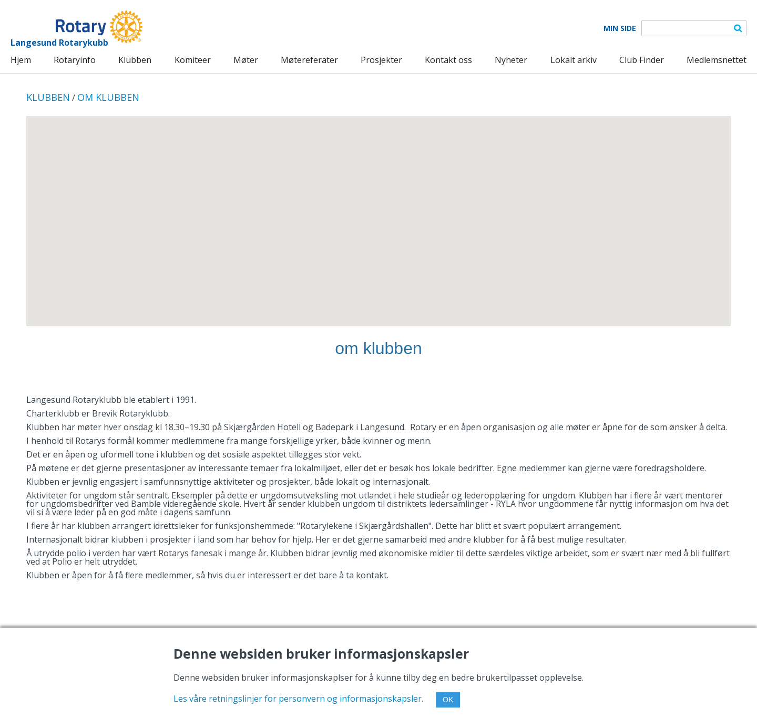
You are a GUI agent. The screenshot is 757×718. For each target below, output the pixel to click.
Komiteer (193, 60)
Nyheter (511, 60)
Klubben (134, 60)
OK (448, 699)
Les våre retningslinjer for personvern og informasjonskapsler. (298, 698)
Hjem (21, 60)
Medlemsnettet (716, 60)
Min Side (619, 28)
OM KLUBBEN (108, 97)
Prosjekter (381, 60)
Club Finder (641, 60)
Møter (245, 60)
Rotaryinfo (75, 60)
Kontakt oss (448, 60)
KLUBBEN (48, 97)
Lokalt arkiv (573, 60)
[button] (378, 211)
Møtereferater (309, 60)
